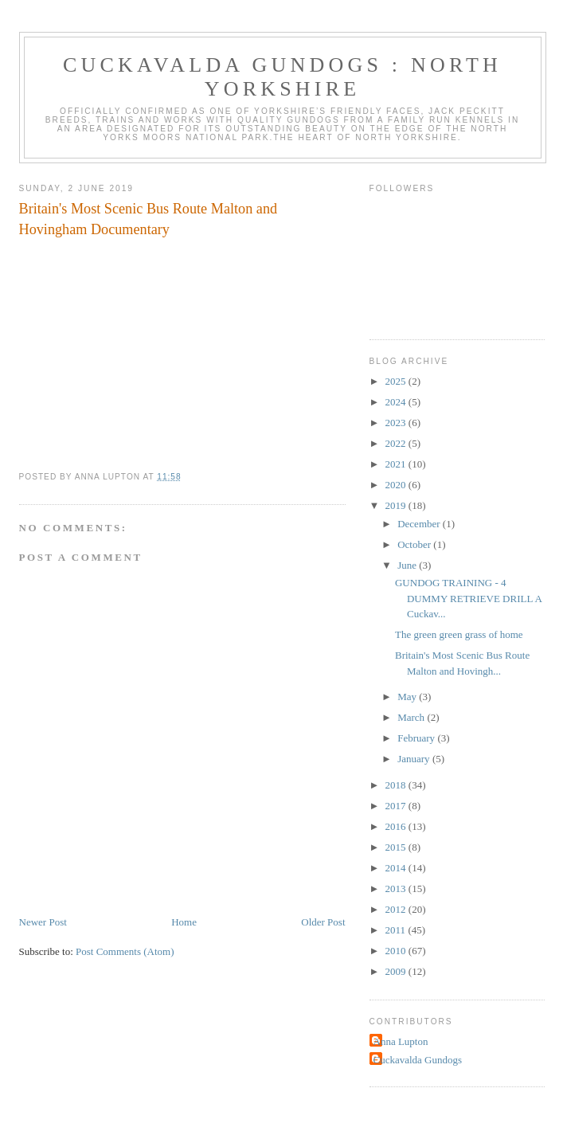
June (408, 565)
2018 (397, 785)
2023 (397, 423)
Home (184, 922)
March (412, 717)
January (414, 759)
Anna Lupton (400, 1041)
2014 (397, 868)
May (408, 697)
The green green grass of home (459, 634)
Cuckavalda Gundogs (418, 1060)
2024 (397, 402)
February (417, 738)
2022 (397, 443)
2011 (397, 930)
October (415, 544)
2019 (397, 505)
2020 (397, 485)
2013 (397, 888)
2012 (397, 909)
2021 (397, 464)
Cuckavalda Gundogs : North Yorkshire (282, 76)
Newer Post (43, 922)
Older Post (323, 922)
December (420, 524)
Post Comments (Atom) (125, 951)
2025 (397, 381)
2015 (397, 847)
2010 (397, 951)
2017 (397, 806)
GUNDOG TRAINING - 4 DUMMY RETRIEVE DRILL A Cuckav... (468, 598)
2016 (397, 826)
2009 (397, 971)
